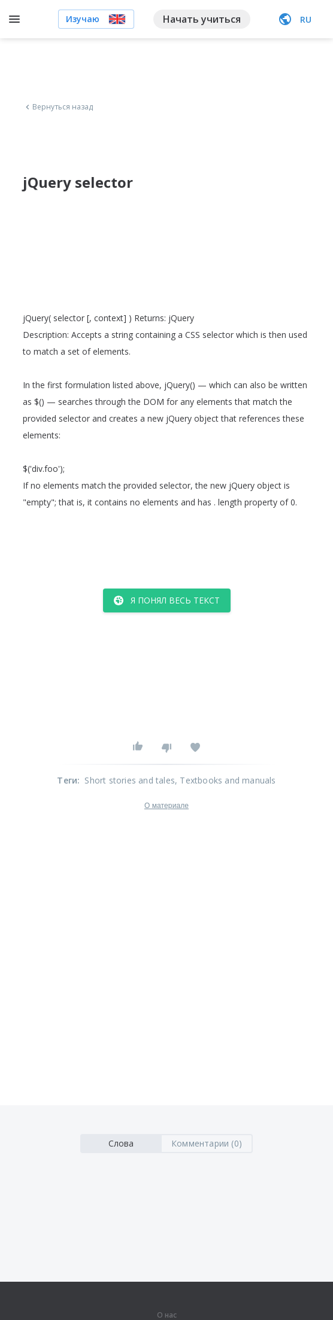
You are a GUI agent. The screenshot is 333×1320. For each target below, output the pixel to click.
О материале (166, 805)
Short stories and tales (129, 780)
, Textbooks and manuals (225, 780)
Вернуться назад (58, 107)
